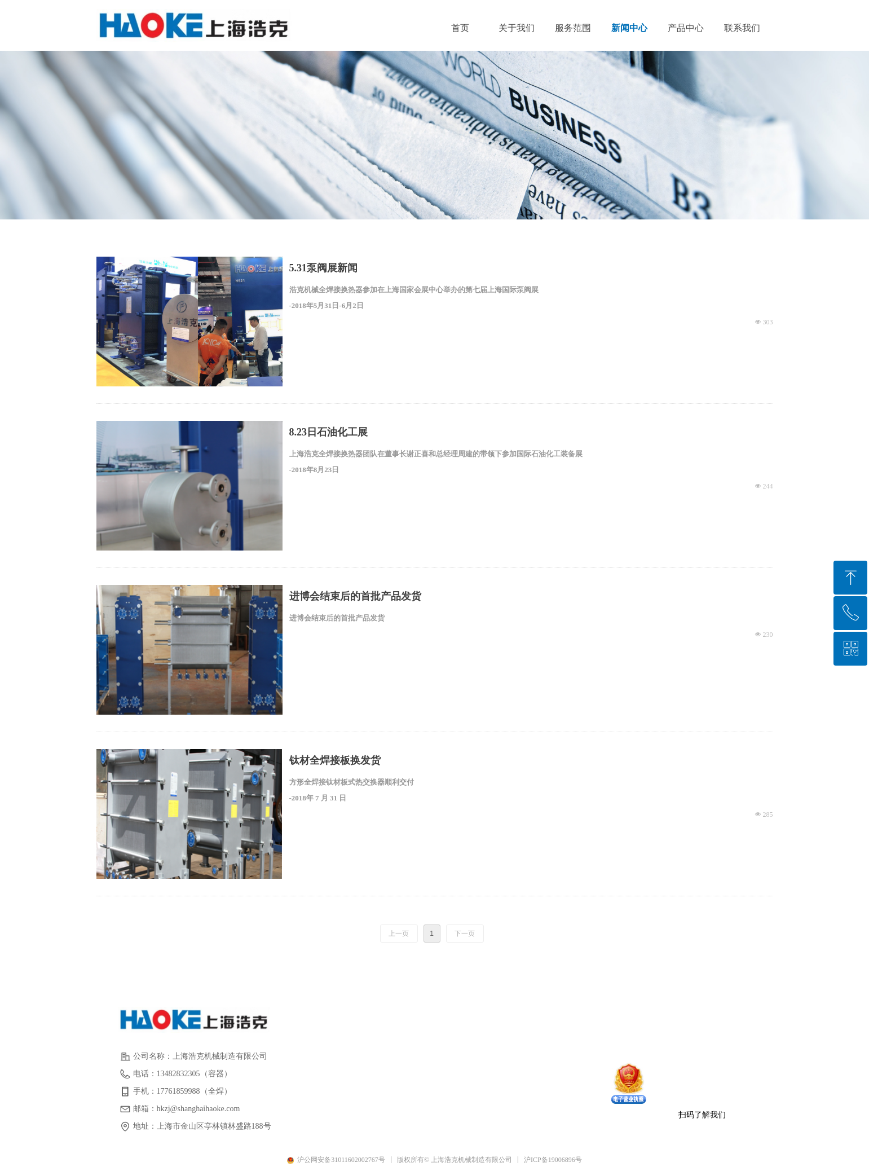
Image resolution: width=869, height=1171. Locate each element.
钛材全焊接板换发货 (335, 760)
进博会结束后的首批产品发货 (355, 596)
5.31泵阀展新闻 (323, 268)
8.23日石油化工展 (328, 432)
